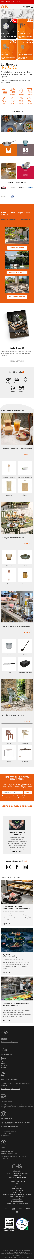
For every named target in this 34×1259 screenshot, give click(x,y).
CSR (17, 1184)
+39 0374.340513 (7, 1133)
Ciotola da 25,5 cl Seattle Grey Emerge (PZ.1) (7, 32)
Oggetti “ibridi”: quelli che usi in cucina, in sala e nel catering (16, 956)
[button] (17, 248)
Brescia (4, 1060)
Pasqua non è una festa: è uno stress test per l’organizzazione (16, 1004)
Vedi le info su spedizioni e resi (10, 1089)
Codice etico (17, 1192)
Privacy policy (17, 1171)
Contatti (17, 1179)
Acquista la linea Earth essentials (23, 58)
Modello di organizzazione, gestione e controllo (17, 1194)
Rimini (3, 1064)
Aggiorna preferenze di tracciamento (17, 1203)
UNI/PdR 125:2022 (9, 1230)
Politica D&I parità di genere (17, 1182)
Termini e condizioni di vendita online (17, 1173)
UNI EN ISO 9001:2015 (9, 1228)
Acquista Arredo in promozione (25, 36)
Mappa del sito (17, 1186)
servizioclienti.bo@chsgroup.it (10, 1126)
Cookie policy (17, 1175)
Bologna (4, 1058)
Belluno (4, 1066)
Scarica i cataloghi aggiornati (9, 1042)
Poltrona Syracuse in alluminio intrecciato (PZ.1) (25, 32)
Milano (4, 1062)
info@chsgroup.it (7, 1135)
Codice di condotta (17, 1188)
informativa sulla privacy (17, 797)
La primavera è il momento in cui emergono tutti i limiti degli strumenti (16, 907)
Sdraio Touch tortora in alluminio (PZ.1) (7, 53)
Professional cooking (19, 911)
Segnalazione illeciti (17, 1201)
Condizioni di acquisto (17, 1196)
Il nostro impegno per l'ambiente (17, 833)
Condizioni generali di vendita (17, 1177)
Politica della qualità (17, 1190)
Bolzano (4, 1067)
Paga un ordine (17, 1199)
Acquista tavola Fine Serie (7, 36)
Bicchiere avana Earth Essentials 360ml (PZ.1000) (25, 53)
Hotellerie (16, 1008)
